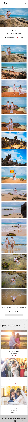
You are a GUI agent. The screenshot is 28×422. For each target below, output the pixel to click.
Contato (23, 418)
